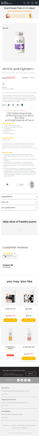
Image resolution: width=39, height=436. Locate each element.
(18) (32, 350)
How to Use (7, 152)
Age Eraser (28, 309)
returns (4, 202)
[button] (19, 65)
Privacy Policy (16, 427)
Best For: (4, 87)
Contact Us (13, 425)
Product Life (7, 138)
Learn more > (4, 394)
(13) (31, 312)
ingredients (6, 196)
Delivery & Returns (31, 425)
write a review (10, 257)
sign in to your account (32, 3)
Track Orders (5, 425)
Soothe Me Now (10, 309)
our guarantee (8, 207)
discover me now (19, 16)
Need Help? (24, 427)
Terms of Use (21, 425)
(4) (13, 312)
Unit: (3, 83)
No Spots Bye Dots (29, 347)
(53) (13, 349)
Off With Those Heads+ (10, 347)
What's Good (8, 123)
